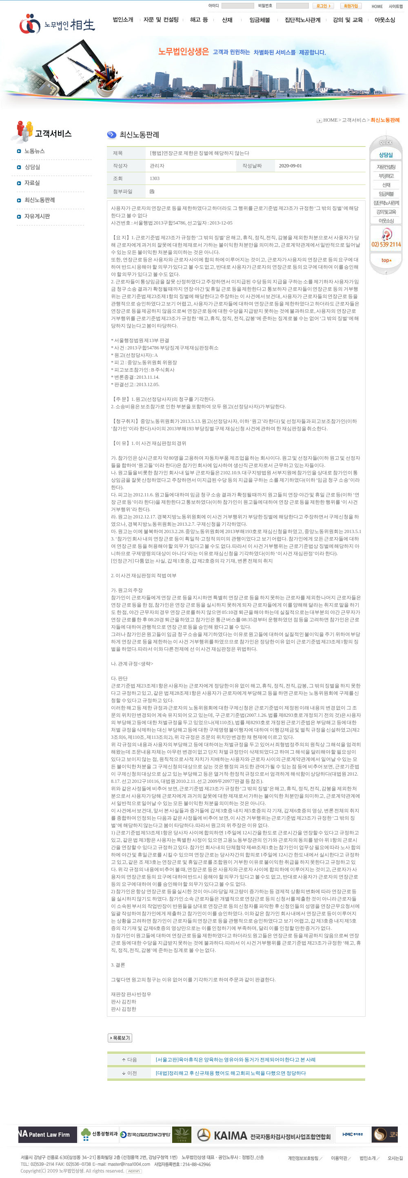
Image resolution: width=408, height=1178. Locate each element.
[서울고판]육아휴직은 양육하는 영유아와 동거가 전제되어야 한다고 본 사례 (236, 1059)
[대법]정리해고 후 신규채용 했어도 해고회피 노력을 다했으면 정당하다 (231, 1073)
